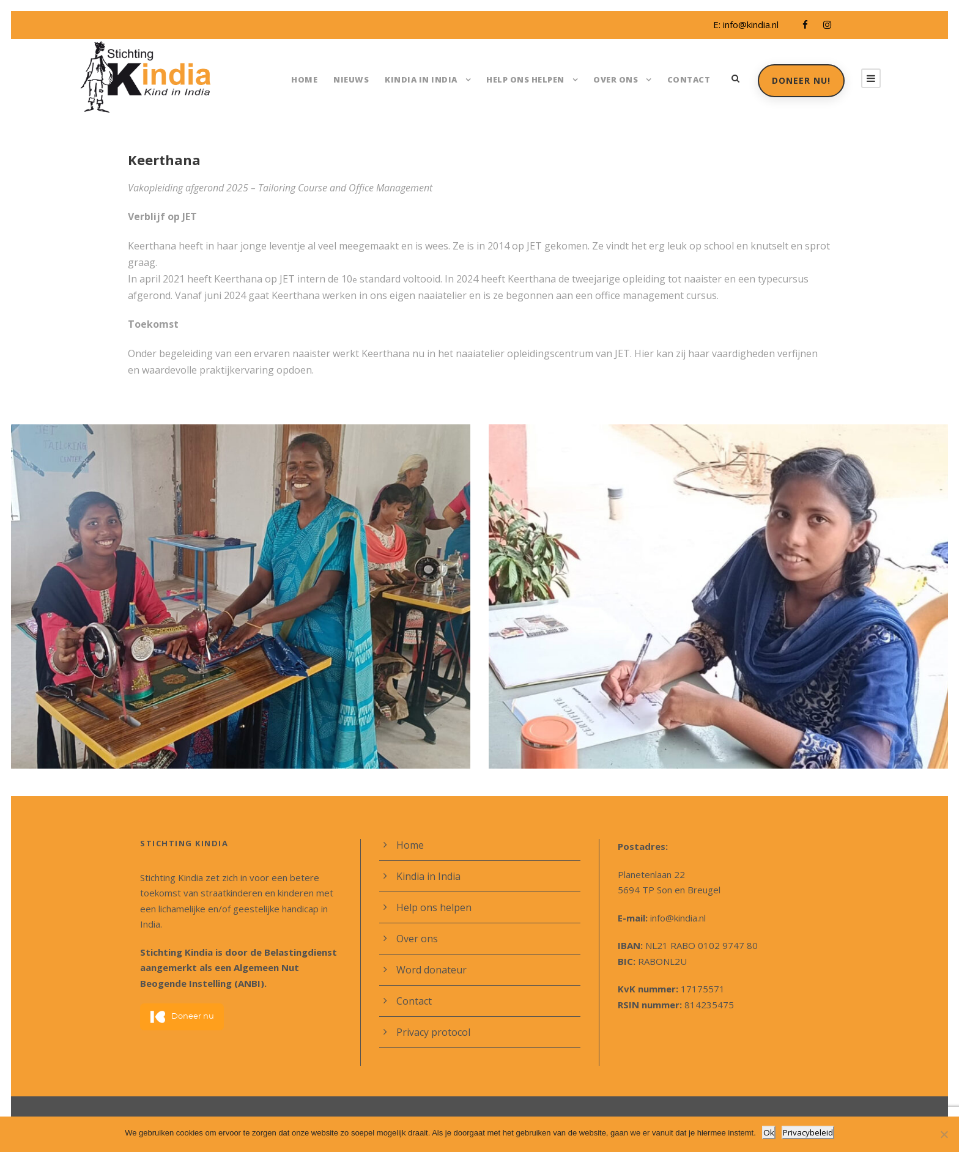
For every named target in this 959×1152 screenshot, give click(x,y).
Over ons (616, 79)
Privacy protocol (431, 1015)
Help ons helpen (526, 79)
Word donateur (428, 953)
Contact (688, 79)
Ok (770, 1132)
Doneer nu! (800, 80)
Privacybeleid (807, 1132)
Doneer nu (182, 985)
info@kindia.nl (749, 25)
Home (313, 79)
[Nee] (944, 1135)
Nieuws (359, 79)
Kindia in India (424, 79)
